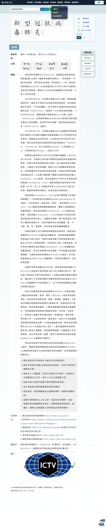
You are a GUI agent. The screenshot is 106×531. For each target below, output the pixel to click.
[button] (53, 2)
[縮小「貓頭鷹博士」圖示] (103, 520)
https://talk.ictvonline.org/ (62, 439)
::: (0, 2)
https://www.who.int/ (53, 435)
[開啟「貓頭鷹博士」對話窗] (101, 523)
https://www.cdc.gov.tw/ (57, 416)
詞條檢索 (44, 9)
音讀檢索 (63, 9)
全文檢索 (54, 9)
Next (72, 466)
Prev (25, 466)
